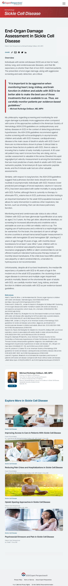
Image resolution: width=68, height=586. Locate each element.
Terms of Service (29, 580)
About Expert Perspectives (44, 580)
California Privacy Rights (23, 584)
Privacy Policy (18, 580)
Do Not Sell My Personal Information (42, 584)
